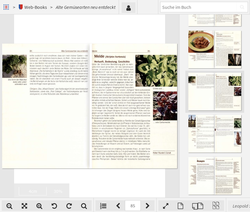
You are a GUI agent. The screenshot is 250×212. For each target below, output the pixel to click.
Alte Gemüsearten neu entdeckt (85, 7)
